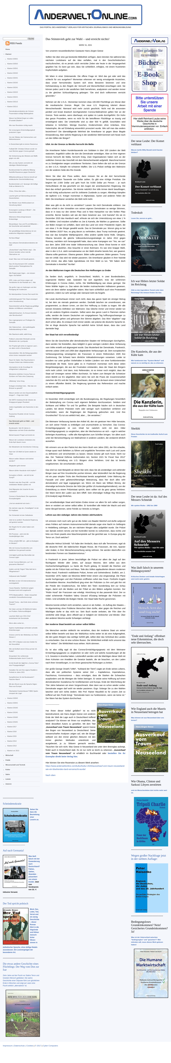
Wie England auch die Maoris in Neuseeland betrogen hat (148, 710)
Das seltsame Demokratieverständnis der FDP (23, 244)
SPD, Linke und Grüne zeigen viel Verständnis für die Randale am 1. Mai (22, 281)
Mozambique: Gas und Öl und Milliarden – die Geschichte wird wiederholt (23, 225)
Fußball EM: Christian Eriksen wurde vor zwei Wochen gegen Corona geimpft (23, 150)
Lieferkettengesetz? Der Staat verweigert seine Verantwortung (23, 300)
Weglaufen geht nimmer (17, 465)
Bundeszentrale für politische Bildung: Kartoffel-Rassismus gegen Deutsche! (22, 171)
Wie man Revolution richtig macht (20, 125)
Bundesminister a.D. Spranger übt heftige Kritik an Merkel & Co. (23, 185)
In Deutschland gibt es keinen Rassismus (23, 144)
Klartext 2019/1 (12, 712)
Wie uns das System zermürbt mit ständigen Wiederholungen (20, 164)
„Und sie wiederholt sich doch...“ (20, 503)
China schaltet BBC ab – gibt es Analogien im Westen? (23, 542)
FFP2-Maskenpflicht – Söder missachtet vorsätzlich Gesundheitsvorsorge (23, 596)
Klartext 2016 (12, 731)
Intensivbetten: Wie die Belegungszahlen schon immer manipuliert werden (23, 354)
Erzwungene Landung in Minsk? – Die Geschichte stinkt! (22, 211)
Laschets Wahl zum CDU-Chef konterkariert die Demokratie (19, 617)
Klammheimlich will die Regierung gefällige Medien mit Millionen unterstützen (24, 307)
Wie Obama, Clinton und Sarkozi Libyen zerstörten (146, 783)
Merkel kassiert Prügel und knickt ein (21, 435)
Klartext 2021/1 (12, 106)
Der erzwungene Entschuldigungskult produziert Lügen (22, 131)
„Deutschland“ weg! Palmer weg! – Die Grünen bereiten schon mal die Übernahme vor (22, 252)
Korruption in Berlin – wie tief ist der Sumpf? (21, 476)
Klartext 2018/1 (12, 722)
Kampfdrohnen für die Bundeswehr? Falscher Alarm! (21, 678)
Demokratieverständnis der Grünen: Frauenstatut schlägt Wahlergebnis (21, 112)
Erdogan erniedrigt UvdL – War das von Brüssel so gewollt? (22, 387)
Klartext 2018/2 (12, 717)
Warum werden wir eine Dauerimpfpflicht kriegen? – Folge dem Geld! (23, 394)
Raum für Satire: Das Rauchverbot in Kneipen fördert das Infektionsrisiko (22, 361)
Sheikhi (135, 428)
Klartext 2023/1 (12, 87)
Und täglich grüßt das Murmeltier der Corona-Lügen (21, 556)
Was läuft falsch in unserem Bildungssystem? (147, 569)
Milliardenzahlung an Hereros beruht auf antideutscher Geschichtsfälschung (23, 178)
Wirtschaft (9, 755)
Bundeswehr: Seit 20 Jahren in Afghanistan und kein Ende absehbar (22, 429)
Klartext (8, 54)
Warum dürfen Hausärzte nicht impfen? (22, 470)
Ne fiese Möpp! (14, 238)
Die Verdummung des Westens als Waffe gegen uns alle (23, 157)
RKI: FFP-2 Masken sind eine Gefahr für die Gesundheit (23, 643)
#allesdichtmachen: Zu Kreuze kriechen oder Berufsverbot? (22, 314)
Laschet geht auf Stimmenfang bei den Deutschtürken (22, 197)
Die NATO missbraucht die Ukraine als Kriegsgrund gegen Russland (22, 401)
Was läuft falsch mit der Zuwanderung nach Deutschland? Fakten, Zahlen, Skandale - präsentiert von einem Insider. (34, 869)
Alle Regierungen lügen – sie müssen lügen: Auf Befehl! (22, 274)
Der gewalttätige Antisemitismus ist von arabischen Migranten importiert (22, 232)
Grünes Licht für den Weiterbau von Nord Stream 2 (23, 636)
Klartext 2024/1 (12, 78)
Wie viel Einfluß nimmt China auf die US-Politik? (23, 650)
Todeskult (136, 212)
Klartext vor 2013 (13, 750)
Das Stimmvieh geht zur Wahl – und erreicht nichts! (21, 422)
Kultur (8, 769)
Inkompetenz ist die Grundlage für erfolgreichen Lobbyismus (20, 368)
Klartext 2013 (12, 746)
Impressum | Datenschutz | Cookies (18, 1046)
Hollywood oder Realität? (17, 576)
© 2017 (38, 1046)
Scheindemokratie (12, 803)
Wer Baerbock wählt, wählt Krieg (20, 334)
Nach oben (51, 775)
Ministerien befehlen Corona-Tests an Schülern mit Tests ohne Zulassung (22, 375)
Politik (8, 760)
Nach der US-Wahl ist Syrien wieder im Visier (22, 453)
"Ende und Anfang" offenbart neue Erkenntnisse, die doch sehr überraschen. (148, 639)
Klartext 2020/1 (12, 703)
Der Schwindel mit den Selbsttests (21, 515)
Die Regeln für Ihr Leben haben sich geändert (21, 528)
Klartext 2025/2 (12, 64)
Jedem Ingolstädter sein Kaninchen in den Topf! (23, 408)
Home (8, 49)
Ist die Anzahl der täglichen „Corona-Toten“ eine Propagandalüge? (24, 664)
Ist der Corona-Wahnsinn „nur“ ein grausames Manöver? (21, 563)
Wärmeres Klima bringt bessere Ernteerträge (20, 218)
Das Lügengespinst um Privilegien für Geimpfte (22, 321)
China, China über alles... (18, 191)
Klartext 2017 (12, 727)
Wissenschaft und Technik (15, 765)
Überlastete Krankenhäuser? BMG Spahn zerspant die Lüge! (23, 692)
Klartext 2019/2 (12, 708)
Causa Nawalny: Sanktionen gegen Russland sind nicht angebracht (21, 589)
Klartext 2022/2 (12, 92)
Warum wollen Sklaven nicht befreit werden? (21, 460)
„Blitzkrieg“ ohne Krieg (16, 381)
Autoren (9, 784)
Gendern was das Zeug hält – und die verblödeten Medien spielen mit (22, 483)
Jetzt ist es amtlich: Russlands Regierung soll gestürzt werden (23, 521)
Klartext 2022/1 (12, 97)
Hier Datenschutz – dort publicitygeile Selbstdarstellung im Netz (22, 328)
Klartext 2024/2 (12, 73)
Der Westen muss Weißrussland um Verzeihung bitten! (21, 204)
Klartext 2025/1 (12, 68)
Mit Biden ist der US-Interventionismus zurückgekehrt (22, 582)
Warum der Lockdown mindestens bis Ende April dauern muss (22, 441)
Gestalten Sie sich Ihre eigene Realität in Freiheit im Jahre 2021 (23, 671)
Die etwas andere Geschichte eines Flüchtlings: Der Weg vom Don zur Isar (21, 966)
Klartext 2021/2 (12, 102)
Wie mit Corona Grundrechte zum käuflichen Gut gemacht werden (20, 549)
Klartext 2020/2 (12, 698)
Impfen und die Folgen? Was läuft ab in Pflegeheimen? (22, 570)
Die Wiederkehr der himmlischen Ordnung (23, 447)
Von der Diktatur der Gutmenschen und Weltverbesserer (22, 138)
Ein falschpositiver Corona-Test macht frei (23, 294)
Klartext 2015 (12, 736)
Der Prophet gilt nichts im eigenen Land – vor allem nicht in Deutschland (23, 347)
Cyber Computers (50, 1046)
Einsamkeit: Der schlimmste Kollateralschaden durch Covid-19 (20, 657)
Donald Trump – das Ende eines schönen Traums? (23, 603)
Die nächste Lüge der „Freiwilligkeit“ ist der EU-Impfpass (24, 509)
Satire (8, 774)
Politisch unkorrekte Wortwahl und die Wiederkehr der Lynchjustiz (22, 340)
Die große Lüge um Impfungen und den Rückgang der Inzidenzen (22, 288)
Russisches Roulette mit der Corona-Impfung (22, 415)
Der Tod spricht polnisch (15, 903)
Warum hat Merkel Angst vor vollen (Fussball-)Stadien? (21, 119)
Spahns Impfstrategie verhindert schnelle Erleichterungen (23, 629)
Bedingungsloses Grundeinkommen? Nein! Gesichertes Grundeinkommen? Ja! (149, 926)
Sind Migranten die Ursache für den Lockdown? (21, 490)
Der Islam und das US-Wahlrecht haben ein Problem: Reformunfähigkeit (23, 610)
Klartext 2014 (12, 741)
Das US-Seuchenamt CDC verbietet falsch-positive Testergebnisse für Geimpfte (21, 266)
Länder (8, 779)
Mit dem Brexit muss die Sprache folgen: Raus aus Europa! (23, 685)
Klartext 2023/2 (12, 82)
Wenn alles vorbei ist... (17, 623)
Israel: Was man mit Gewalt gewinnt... (22, 259)
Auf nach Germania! (13, 850)
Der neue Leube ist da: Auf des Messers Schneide (149, 498)
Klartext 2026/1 (12, 59)
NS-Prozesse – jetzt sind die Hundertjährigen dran (19, 535)
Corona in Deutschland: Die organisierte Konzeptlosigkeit (23, 497)
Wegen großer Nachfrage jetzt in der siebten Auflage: (148, 857)
